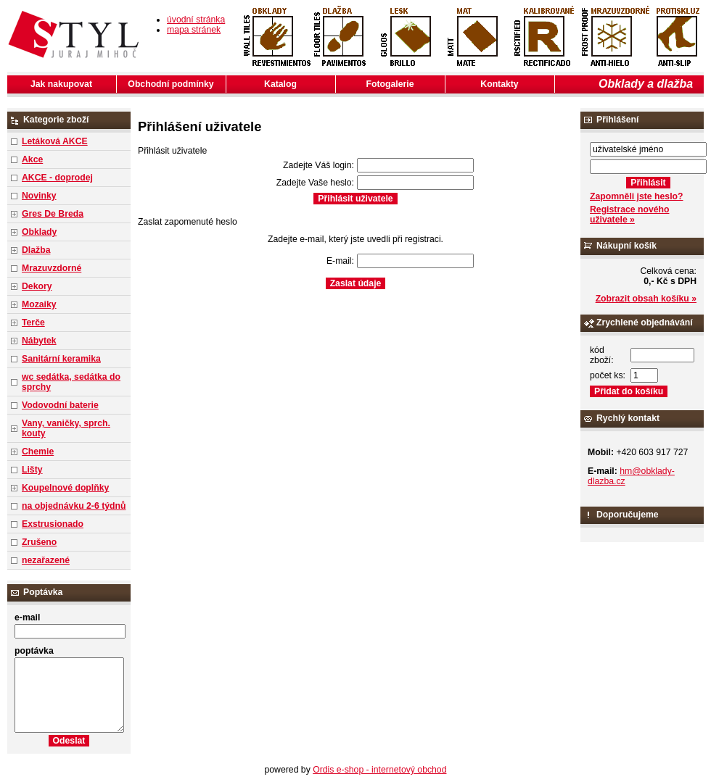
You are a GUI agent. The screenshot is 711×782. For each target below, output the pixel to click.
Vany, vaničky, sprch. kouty (66, 428)
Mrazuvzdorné (51, 268)
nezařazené (46, 560)
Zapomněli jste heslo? (636, 196)
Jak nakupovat (61, 84)
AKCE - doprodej (57, 177)
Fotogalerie (390, 84)
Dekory (37, 286)
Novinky (39, 196)
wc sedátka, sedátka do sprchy (71, 382)
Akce (32, 159)
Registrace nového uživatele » (629, 214)
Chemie (38, 451)
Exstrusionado (52, 524)
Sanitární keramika (61, 359)
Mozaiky (39, 304)
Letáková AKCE (55, 141)
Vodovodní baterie (60, 405)
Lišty (32, 470)
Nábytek (39, 341)
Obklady (39, 232)
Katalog (280, 84)
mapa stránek (194, 30)
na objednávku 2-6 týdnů (74, 506)
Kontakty (499, 84)
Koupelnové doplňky (65, 488)
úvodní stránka (196, 19)
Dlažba (36, 250)
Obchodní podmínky (170, 84)
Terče (33, 322)
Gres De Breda (52, 214)
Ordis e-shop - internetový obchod (379, 770)
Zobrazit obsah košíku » (646, 299)
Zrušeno (39, 542)
